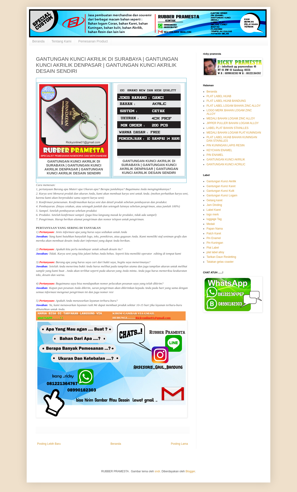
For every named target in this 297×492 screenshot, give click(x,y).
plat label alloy (215, 252)
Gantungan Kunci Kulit (220, 190)
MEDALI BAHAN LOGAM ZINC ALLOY (231, 118)
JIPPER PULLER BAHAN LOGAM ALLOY (233, 123)
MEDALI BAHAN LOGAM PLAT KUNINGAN (234, 132)
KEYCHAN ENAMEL (219, 150)
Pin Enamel (214, 238)
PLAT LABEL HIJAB (219, 96)
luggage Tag (214, 219)
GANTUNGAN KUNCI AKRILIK (226, 159)
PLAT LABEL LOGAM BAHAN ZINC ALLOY (234, 105)
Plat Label (213, 247)
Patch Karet (214, 233)
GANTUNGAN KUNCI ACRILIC (226, 164)
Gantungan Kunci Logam (222, 195)
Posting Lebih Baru (49, 443)
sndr (157, 471)
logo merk (213, 214)
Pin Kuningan (215, 242)
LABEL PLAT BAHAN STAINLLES (228, 128)
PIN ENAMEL (215, 155)
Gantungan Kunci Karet (221, 186)
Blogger (190, 471)
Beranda (38, 41)
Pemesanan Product (93, 41)
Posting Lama (179, 443)
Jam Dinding (214, 205)
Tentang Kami (61, 41)
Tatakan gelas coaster (220, 261)
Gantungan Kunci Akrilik (221, 181)
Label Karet (214, 209)
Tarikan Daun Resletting (221, 257)
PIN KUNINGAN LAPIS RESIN (226, 145)
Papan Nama (215, 228)
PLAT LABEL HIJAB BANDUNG (226, 100)
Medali (211, 224)
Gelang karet (215, 200)
